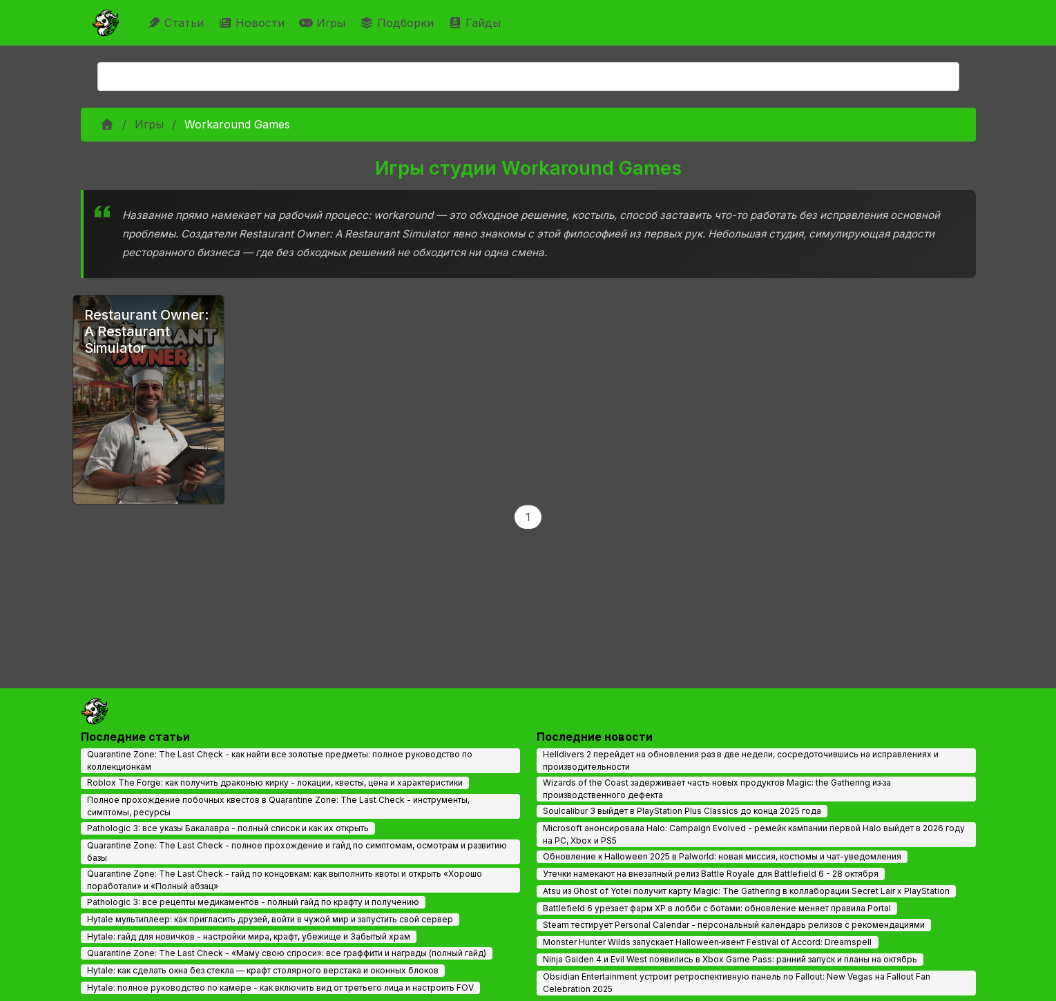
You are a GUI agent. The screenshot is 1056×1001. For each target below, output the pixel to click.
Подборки (398, 23)
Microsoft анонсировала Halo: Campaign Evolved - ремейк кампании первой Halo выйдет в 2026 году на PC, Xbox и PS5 (754, 834)
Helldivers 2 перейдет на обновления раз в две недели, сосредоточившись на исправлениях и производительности (741, 760)
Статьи (177, 23)
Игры (324, 23)
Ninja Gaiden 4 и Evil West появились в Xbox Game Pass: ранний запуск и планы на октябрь (730, 959)
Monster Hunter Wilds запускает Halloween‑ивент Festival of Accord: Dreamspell (707, 942)
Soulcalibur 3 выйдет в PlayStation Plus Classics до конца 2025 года (682, 811)
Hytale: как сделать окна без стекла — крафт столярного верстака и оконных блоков (263, 970)
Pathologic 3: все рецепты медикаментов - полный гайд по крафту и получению (253, 902)
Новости (253, 23)
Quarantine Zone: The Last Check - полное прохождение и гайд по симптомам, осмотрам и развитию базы (297, 851)
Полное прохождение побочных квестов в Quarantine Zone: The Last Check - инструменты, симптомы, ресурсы (278, 806)
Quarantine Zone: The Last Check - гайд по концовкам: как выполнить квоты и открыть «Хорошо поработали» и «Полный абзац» (284, 879)
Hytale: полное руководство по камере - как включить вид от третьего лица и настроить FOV (280, 987)
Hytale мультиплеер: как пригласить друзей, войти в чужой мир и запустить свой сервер (270, 919)
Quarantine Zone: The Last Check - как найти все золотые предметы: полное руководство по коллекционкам (279, 760)
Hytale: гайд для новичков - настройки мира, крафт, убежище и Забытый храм (248, 936)
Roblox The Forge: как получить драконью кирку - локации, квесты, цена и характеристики (275, 782)
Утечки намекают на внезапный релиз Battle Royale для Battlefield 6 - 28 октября (711, 873)
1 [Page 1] (528, 517)
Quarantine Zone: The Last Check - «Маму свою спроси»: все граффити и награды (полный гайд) (286, 953)
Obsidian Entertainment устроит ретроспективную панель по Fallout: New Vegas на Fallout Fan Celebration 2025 (736, 982)
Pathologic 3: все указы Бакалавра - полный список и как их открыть (228, 828)
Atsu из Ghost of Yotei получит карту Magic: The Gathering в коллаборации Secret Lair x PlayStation (746, 891)
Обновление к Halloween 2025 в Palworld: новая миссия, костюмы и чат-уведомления (722, 856)
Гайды (476, 23)
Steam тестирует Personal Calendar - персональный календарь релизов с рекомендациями (734, 925)
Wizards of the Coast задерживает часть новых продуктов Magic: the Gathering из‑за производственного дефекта (717, 788)
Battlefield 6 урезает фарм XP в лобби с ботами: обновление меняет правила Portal (717, 908)
